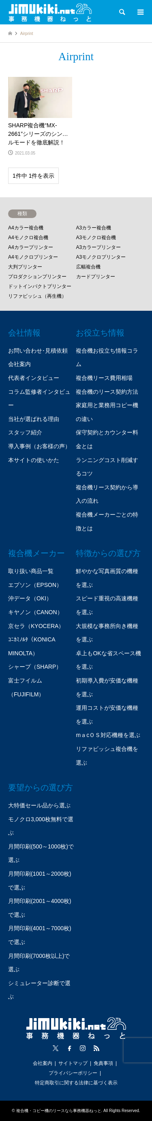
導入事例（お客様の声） (39, 446)
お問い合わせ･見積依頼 (38, 350)
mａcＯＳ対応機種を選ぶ (108, 735)
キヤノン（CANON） (35, 612)
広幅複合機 (88, 267)
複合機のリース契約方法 (107, 391)
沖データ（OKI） (30, 598)
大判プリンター (25, 267)
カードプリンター (95, 276)
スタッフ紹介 (25, 432)
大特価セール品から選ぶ (39, 805)
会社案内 (19, 364)
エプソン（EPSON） (35, 585)
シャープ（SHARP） (35, 666)
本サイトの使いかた (33, 460)
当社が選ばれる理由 (33, 419)
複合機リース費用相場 (104, 378)
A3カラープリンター (98, 247)
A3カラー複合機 (93, 228)
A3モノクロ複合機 (96, 237)
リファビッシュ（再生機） (37, 296)
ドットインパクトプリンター (39, 286)
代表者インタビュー (33, 378)
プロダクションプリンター (37, 276)
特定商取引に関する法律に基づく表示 (76, 1083)
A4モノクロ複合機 (28, 237)
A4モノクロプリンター (33, 257)
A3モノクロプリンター (101, 257)
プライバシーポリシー (73, 1073)
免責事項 (103, 1063)
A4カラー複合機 (25, 228)
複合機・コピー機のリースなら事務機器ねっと (58, 1110)
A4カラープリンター (30, 247)
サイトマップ (73, 1063)
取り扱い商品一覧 (31, 571)
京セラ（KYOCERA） (36, 626)
